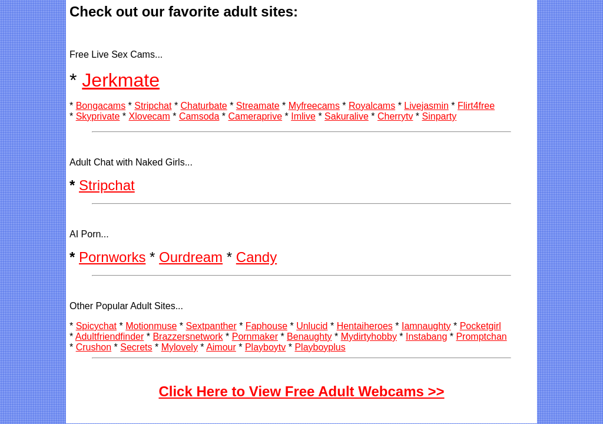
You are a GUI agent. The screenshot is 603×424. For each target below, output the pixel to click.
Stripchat (152, 106)
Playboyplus (319, 347)
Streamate (258, 106)
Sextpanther (210, 326)
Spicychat (96, 326)
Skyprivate (98, 116)
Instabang (426, 337)
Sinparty (439, 116)
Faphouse (266, 326)
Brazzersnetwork (188, 337)
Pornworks (112, 257)
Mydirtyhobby (369, 337)
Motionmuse (151, 326)
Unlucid (311, 326)
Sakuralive (346, 116)
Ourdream (191, 257)
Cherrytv (395, 116)
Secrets (136, 347)
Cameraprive (255, 116)
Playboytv (265, 347)
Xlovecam (149, 116)
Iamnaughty (426, 326)
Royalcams (372, 106)
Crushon (93, 347)
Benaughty (309, 337)
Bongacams (101, 106)
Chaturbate (204, 106)
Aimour (221, 347)
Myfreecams (314, 106)
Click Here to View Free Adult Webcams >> (301, 391)
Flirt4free (476, 106)
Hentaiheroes (365, 326)
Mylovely (179, 347)
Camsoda (199, 116)
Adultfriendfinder (109, 337)
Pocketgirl (480, 326)
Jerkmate (121, 80)
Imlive (303, 116)
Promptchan (481, 337)
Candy (256, 257)
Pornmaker (255, 337)
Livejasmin (426, 106)
